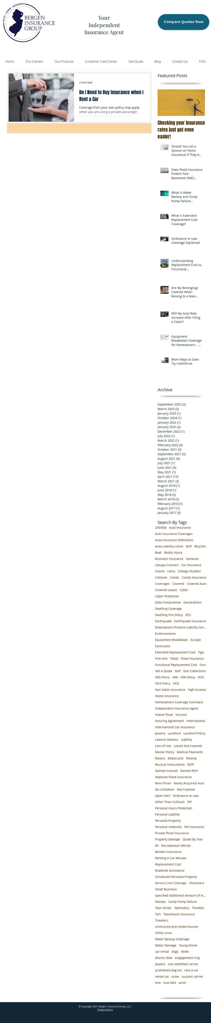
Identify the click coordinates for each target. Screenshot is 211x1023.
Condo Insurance (194, 577)
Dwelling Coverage (168, 608)
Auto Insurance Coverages (174, 534)
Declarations (192, 602)
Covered (178, 583)
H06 (175, 677)
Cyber (184, 590)
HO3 (201, 677)
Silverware (196, 883)
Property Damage (167, 839)
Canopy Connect (166, 565)
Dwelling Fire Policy (169, 615)
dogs (175, 951)
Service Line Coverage (170, 883)
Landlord (174, 733)
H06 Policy (187, 677)
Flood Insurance (192, 658)
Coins (171, 571)
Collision (161, 577)
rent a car (191, 970)
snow (175, 976)
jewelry (160, 964)
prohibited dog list (168, 970)
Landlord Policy (194, 733)
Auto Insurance (180, 527)
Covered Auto (196, 583)
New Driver (163, 783)
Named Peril (189, 771)
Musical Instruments (170, 764)
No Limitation (164, 789)
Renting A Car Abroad (170, 858)
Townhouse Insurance (179, 914)
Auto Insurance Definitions (174, 540)
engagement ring (187, 958)
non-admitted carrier (183, 964)
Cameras (192, 559)
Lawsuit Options (166, 739)
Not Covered (186, 789)
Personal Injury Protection (173, 808)
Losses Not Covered (188, 746)
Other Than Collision (170, 802)
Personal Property (168, 820)
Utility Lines (163, 933)
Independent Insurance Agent (176, 708)
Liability (186, 739)
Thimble (198, 908)
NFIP (190, 764)
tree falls (169, 983)
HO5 (176, 683)
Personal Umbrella (168, 827)
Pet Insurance (194, 827)
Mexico (160, 758)
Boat (158, 552)
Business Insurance (169, 559)
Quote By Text (192, 839)
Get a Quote (163, 671)
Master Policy (164, 752)
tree (158, 983)
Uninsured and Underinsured (176, 926)
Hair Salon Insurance (170, 689)
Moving (191, 758)
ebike (185, 951)
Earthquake (163, 621)
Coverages (162, 583)
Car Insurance (191, 565)
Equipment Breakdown (171, 640)
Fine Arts (161, 658)
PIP (189, 802)
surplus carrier (192, 976)
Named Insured (166, 771)
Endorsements (165, 633)
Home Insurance (167, 696)
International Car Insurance (175, 727)
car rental (162, 951)
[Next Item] (198, 102)
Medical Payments (190, 752)
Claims (160, 571)
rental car (162, 976)
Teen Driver (163, 908)
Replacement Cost (168, 864)
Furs (203, 665)
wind (182, 983)
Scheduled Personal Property (176, 877)
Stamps (160, 901)
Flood (174, 658)
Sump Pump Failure (182, 901)
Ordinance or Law (186, 795)
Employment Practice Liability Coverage (181, 627)
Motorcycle (175, 758)
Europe (196, 640)
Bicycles (200, 546)
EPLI (188, 615)
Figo (201, 652)
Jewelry (160, 733)
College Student (189, 571)
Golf (178, 671)
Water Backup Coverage (172, 939)
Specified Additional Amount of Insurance (181, 895)
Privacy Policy (105, 1009)
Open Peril (162, 795)
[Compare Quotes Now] (183, 22)
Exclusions (162, 646)
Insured (181, 714)
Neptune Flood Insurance (173, 777)
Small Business (166, 889)
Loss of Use (163, 746)
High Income (197, 689)
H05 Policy (162, 677)
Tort (158, 914)
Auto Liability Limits (169, 546)
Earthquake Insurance (190, 621)
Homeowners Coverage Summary (179, 702)
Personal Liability (167, 814)
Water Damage (165, 945)
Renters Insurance (168, 852)
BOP (189, 546)
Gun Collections (194, 671)
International (195, 721)
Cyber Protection (167, 596)
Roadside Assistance (170, 870)
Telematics (181, 908)
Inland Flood (164, 714)
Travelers (161, 920)
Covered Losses (166, 590)
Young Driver (188, 945)
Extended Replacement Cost (175, 652)
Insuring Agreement (169, 721)
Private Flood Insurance (172, 833)
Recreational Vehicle (176, 845)
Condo (174, 577)
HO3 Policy (162, 683)
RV (157, 845)
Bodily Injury (173, 552)
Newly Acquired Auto (189, 783)
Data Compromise (168, 602)
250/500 (160, 527)
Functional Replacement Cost (176, 665)
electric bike (163, 958)
